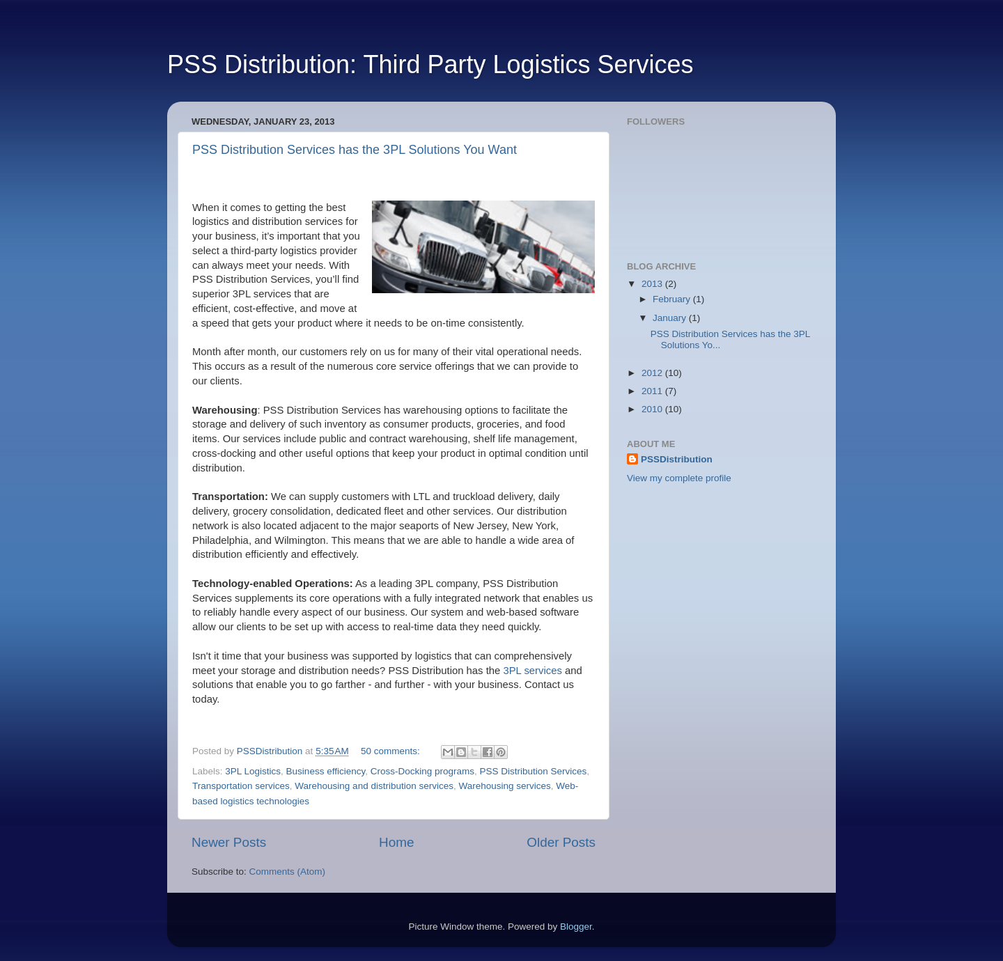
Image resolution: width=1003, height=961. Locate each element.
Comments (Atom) (287, 871)
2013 (653, 284)
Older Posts (561, 842)
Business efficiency (326, 771)
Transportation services (241, 786)
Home (396, 842)
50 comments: (392, 751)
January (671, 318)
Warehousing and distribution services (374, 786)
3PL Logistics (253, 771)
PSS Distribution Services (533, 771)
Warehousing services (504, 786)
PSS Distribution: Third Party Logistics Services (430, 64)
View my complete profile (679, 478)
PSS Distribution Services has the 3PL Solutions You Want (354, 150)
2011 (653, 391)
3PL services (532, 670)
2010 (653, 409)
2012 (653, 373)
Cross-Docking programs (422, 771)
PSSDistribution (677, 459)
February (673, 299)
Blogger (576, 926)
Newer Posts (229, 842)
